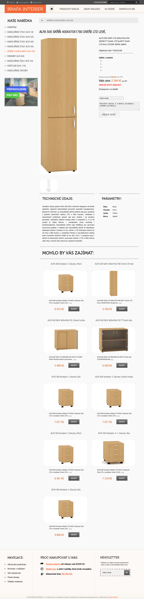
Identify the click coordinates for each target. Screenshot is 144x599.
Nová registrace (22, 2)
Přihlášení (11, 2)
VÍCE (70, 303)
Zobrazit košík (35, 2)
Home (51, 9)
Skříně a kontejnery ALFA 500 (60, 20)
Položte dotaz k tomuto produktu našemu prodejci (119, 106)
